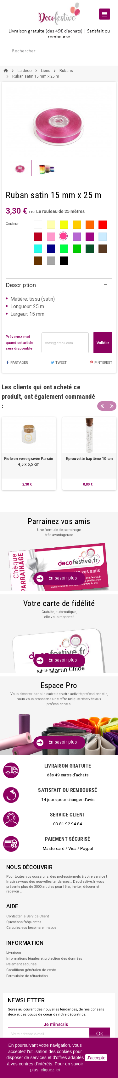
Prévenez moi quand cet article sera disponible (19, 342)
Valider (103, 343)
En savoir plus (62, 578)
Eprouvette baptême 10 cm (89, 459)
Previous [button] (102, 406)
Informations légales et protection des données (44, 958)
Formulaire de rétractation (27, 976)
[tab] (59, 285)
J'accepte (96, 1057)
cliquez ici (50, 1069)
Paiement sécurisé (21, 964)
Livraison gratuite (26, 31)
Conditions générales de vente (31, 970)
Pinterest (101, 362)
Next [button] (111, 406)
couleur (12, 223)
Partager (16, 362)
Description (21, 285)
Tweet (58, 362)
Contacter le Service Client (27, 916)
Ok (99, 1034)
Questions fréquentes (23, 922)
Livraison (13, 952)
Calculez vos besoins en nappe (31, 927)
